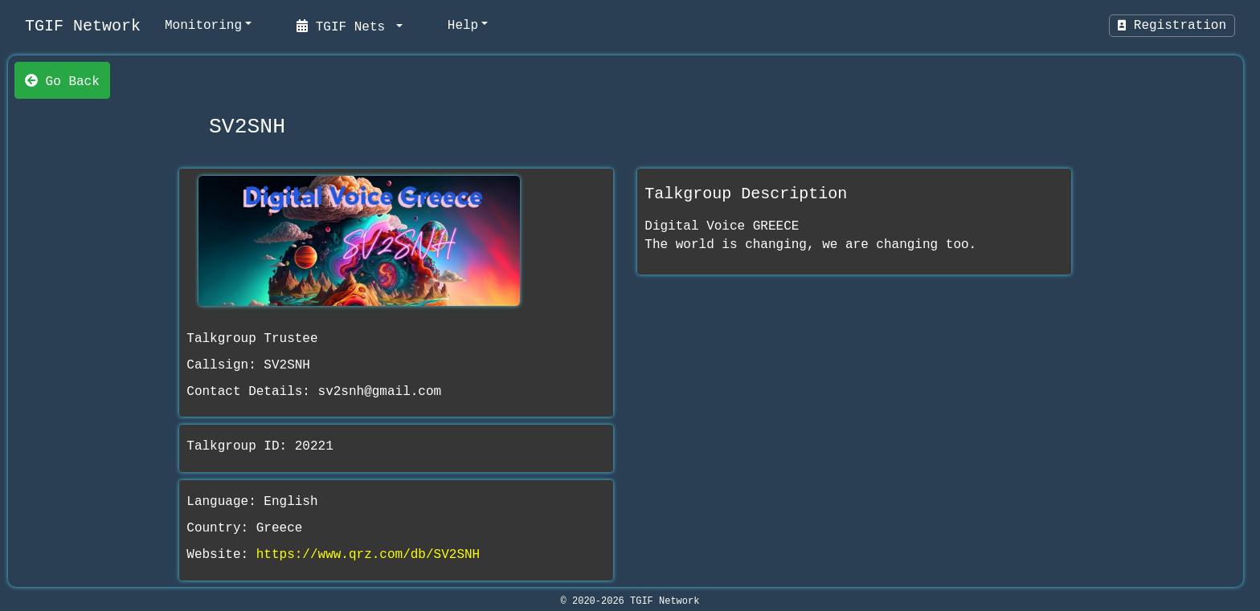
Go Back (62, 80)
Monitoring (203, 25)
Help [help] (463, 25)
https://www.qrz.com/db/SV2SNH (368, 555)
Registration (1172, 25)
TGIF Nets (345, 26)
